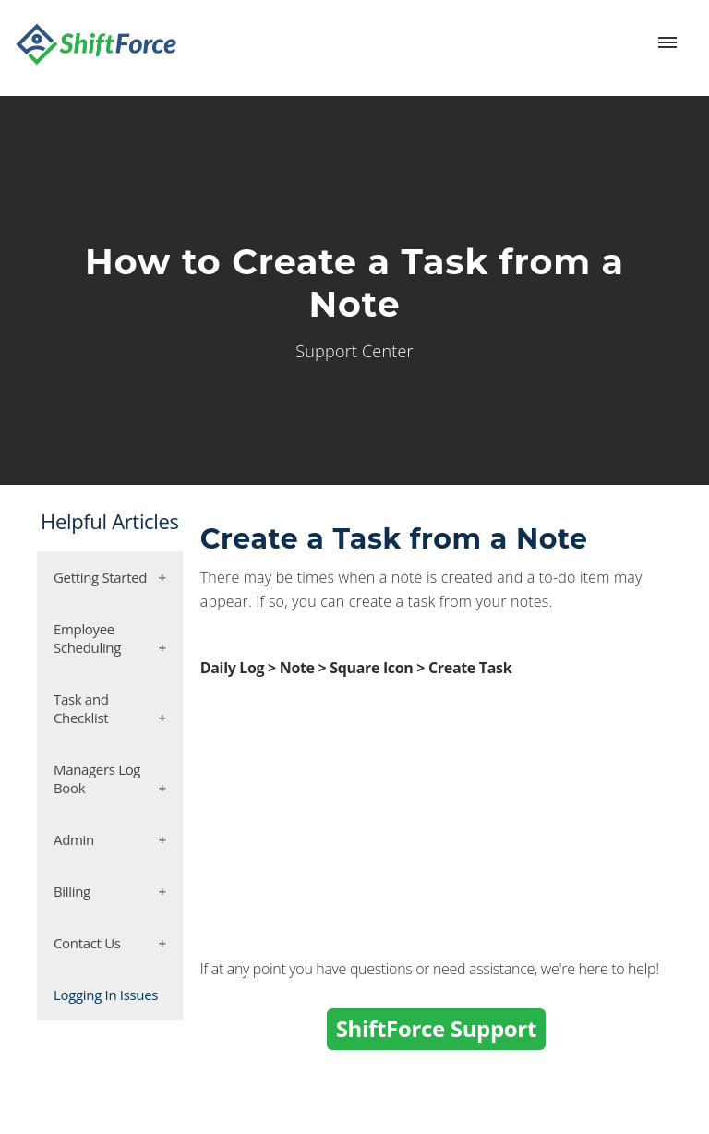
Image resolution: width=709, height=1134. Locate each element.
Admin (74, 839)
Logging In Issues (106, 994)
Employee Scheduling (87, 638)
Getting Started (100, 577)
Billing (72, 891)
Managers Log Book (97, 778)
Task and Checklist (81, 708)
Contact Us (87, 943)
